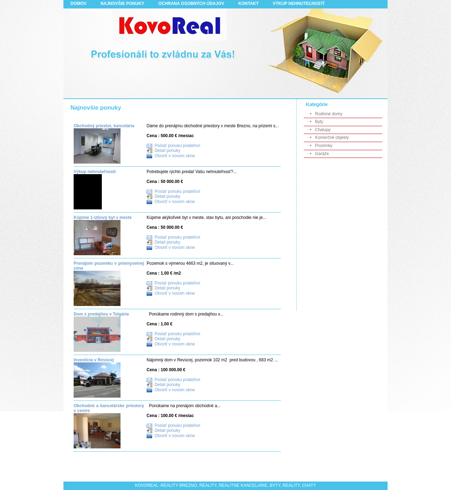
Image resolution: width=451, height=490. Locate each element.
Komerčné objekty (332, 137)
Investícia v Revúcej (94, 359)
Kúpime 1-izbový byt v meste (103, 217)
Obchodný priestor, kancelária (104, 125)
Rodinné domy (328, 113)
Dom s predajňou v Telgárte (101, 314)
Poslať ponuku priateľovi (177, 145)
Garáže (322, 153)
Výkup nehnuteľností (95, 171)
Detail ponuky (167, 150)
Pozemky (323, 145)
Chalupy (322, 129)
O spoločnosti (88, 11)
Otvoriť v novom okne (175, 156)
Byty (319, 121)
